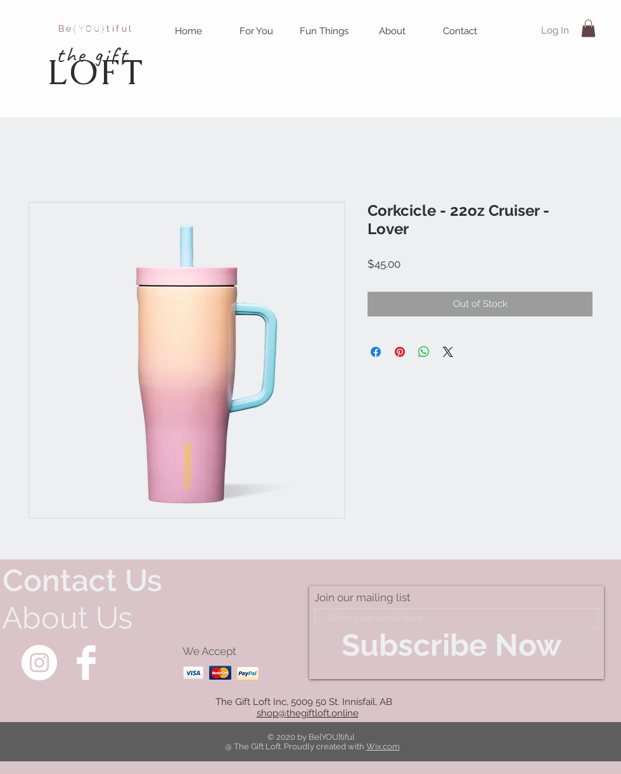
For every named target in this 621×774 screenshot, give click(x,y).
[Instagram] (39, 662)
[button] (256, 31)
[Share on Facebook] (375, 351)
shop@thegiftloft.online (308, 713)
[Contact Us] (82, 580)
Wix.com (383, 746)
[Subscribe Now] (451, 645)
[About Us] (67, 618)
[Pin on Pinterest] (399, 351)
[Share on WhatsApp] (424, 351)
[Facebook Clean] (86, 662)
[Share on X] (448, 351)
